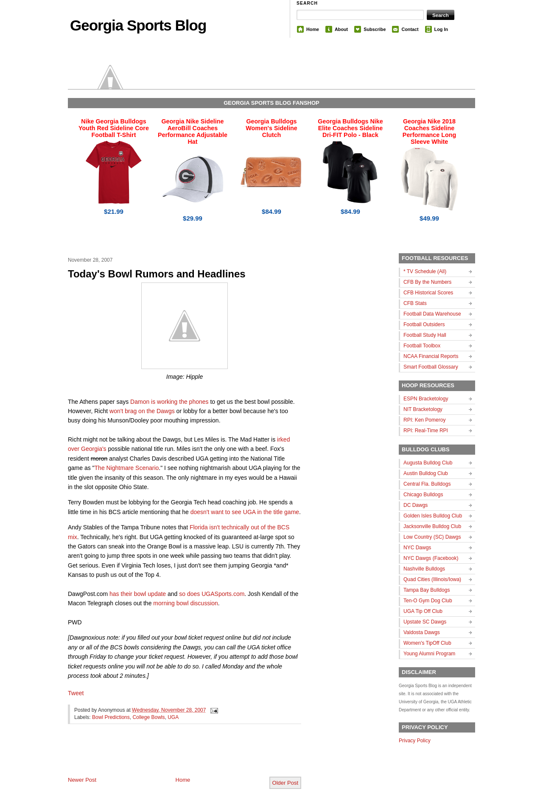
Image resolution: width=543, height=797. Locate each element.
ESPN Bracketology (425, 399)
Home (312, 29)
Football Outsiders (424, 324)
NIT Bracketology (422, 409)
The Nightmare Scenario (127, 467)
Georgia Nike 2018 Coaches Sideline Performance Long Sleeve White (429, 131)
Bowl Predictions (111, 717)
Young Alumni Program (429, 654)
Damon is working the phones (169, 401)
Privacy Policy (415, 741)
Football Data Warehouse (432, 314)
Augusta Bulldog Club (427, 463)
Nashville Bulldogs (424, 569)
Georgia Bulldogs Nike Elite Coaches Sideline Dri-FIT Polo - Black (350, 128)
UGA (173, 717)
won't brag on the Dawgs (142, 411)
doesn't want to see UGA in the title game (244, 512)
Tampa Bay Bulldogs (426, 590)
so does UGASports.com (211, 593)
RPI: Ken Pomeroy (424, 420)
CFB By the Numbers (427, 282)
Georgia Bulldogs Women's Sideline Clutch (271, 128)
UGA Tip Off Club (422, 611)
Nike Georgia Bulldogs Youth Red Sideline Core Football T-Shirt (113, 128)
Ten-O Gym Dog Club (427, 601)
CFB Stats (415, 303)
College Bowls (148, 717)
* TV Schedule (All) (424, 271)
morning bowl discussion (185, 603)
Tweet (76, 693)
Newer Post (82, 780)
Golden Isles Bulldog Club (432, 516)
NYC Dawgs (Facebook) (430, 558)
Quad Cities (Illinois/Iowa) (432, 579)
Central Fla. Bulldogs (427, 484)
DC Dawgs (415, 505)
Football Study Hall (424, 335)
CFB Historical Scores (428, 293)
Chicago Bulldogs (423, 495)
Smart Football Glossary (430, 367)
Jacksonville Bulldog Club (432, 526)
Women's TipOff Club (427, 643)
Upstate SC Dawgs (424, 622)
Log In (441, 29)
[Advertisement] (167, 757)
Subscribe (375, 29)
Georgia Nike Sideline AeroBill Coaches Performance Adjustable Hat (192, 131)
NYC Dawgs (417, 548)
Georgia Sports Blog (138, 25)
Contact (409, 29)
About (341, 29)
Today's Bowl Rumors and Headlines (157, 274)
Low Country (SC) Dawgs (432, 537)
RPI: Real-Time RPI (425, 430)
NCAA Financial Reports (430, 356)
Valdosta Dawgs (421, 632)
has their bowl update (137, 593)
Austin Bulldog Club (425, 473)
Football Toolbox (421, 346)
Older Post (285, 783)
